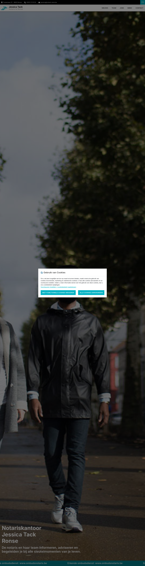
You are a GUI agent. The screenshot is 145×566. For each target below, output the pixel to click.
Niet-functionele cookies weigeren (58, 293)
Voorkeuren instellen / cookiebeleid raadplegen (58, 287)
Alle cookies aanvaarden (91, 293)
